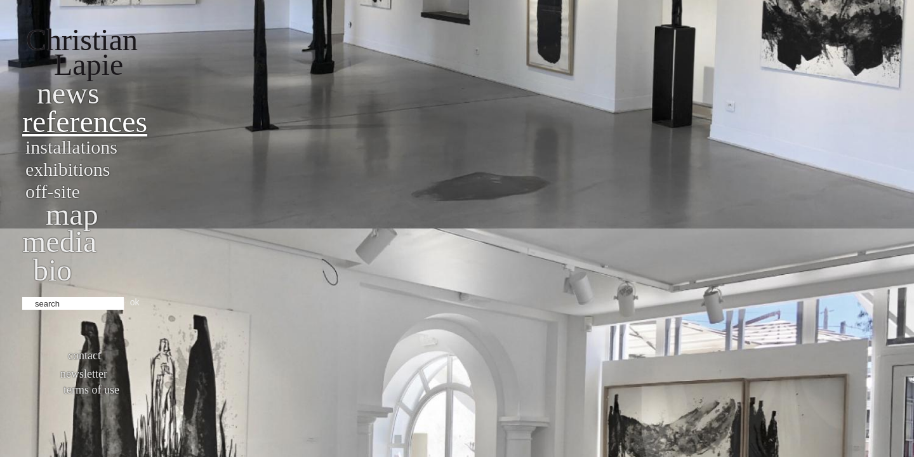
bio (52, 270)
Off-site (52, 191)
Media (59, 241)
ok (135, 302)
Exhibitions (67, 169)
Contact (84, 355)
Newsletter (83, 374)
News (68, 93)
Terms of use (91, 389)
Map (72, 214)
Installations (71, 146)
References (84, 121)
